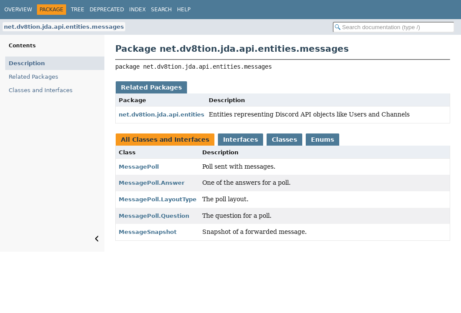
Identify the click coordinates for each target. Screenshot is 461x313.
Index (137, 10)
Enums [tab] (322, 139)
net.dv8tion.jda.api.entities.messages (64, 26)
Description (27, 63)
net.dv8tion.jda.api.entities (161, 114)
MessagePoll (139, 166)
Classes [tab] (284, 139)
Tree (77, 10)
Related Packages (33, 76)
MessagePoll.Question (154, 216)
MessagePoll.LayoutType (158, 199)
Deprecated (107, 10)
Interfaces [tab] (240, 139)
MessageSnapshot (148, 232)
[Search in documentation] (394, 27)
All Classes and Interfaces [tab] (165, 139)
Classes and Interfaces (41, 90)
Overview (18, 10)
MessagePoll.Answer (151, 183)
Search (161, 10)
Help (183, 10)
